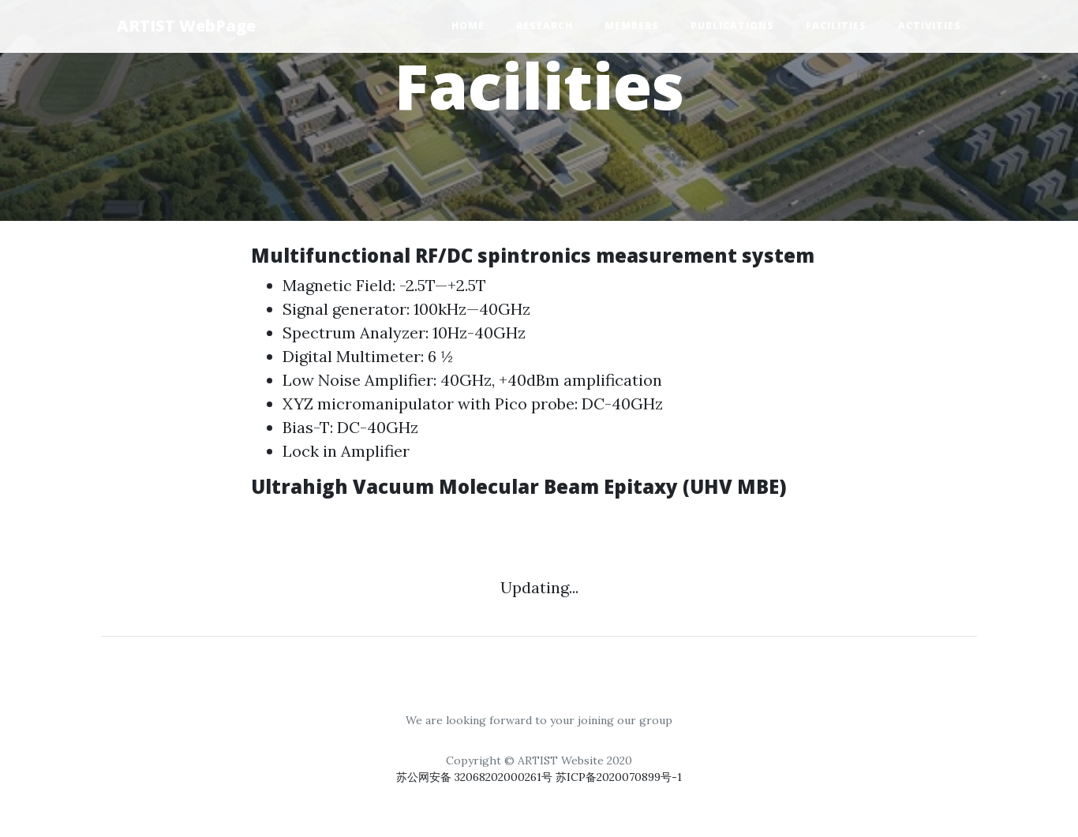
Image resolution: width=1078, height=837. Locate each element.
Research (544, 25)
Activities (929, 25)
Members (632, 25)
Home (468, 25)
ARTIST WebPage (186, 25)
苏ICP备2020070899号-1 (619, 777)
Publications (732, 25)
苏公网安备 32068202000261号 (476, 777)
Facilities (836, 25)
